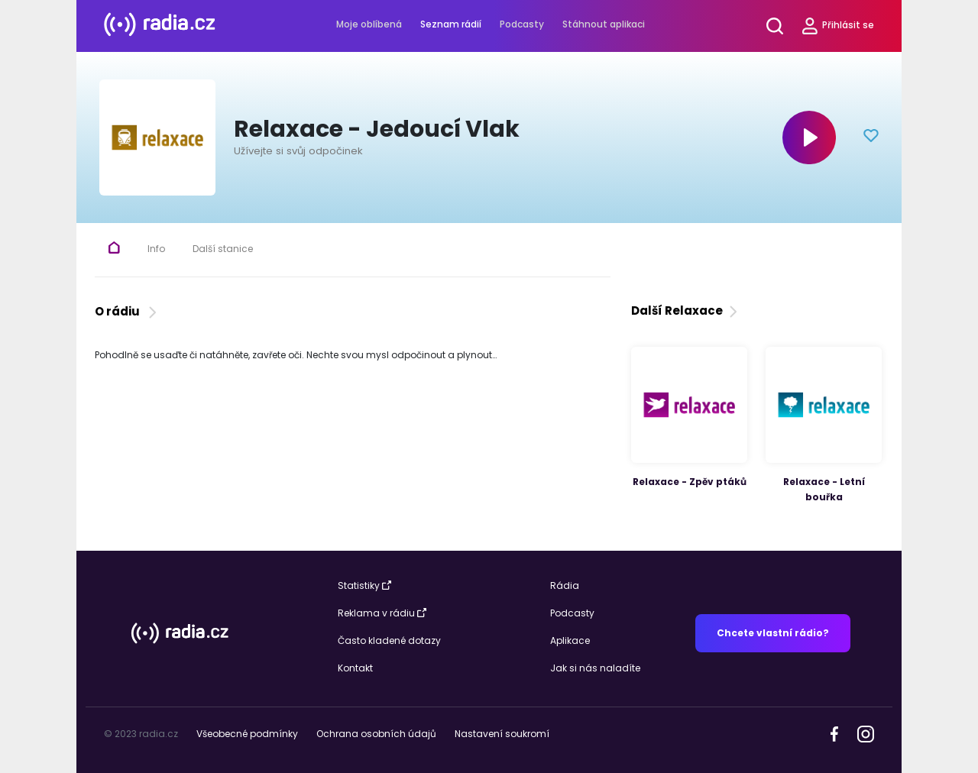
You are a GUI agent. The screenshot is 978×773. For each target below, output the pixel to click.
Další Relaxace (685, 310)
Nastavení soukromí (502, 733)
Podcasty (522, 24)
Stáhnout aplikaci (603, 24)
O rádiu (127, 311)
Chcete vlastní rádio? (773, 632)
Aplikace (570, 640)
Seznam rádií (450, 24)
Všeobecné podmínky (247, 733)
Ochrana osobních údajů (376, 733)
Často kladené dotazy (389, 640)
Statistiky (364, 585)
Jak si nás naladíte (595, 667)
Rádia (564, 585)
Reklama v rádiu (382, 612)
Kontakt (355, 667)
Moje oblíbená (369, 24)
